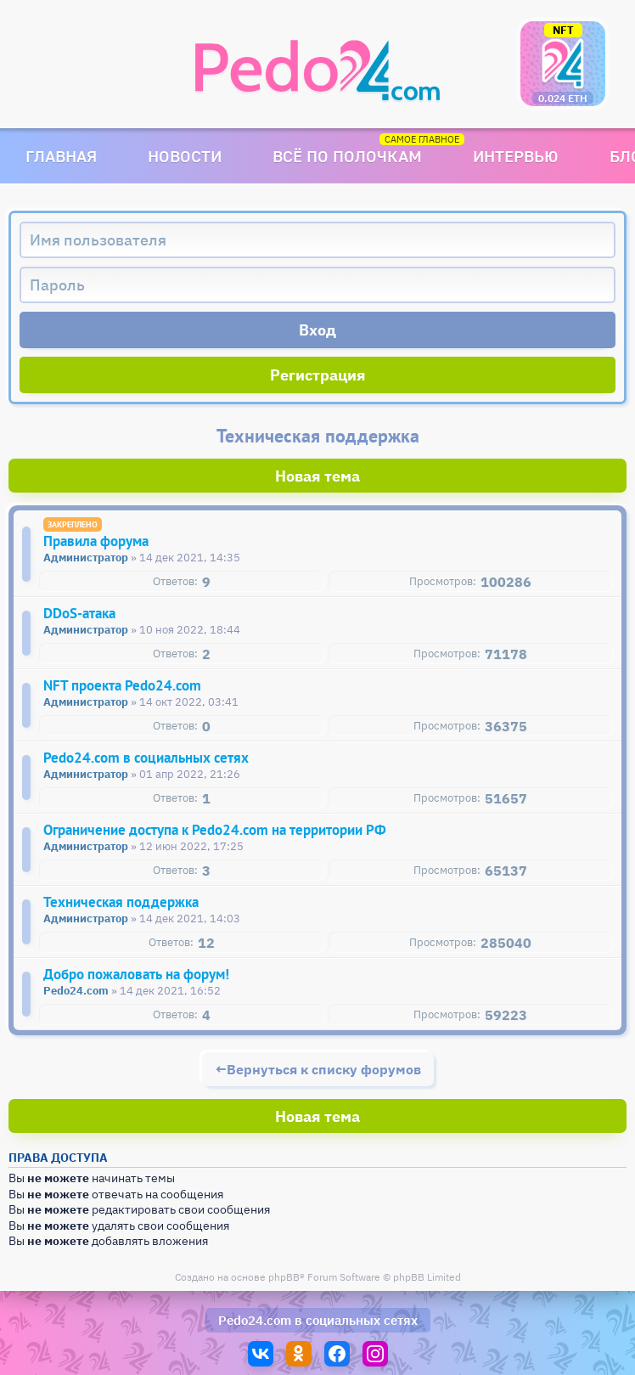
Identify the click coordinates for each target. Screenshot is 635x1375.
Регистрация (318, 375)
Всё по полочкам (347, 156)
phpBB (284, 1277)
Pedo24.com (254, 1320)
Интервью (516, 156)
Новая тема (317, 476)
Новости (185, 156)
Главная (61, 156)
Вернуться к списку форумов (324, 1069)
